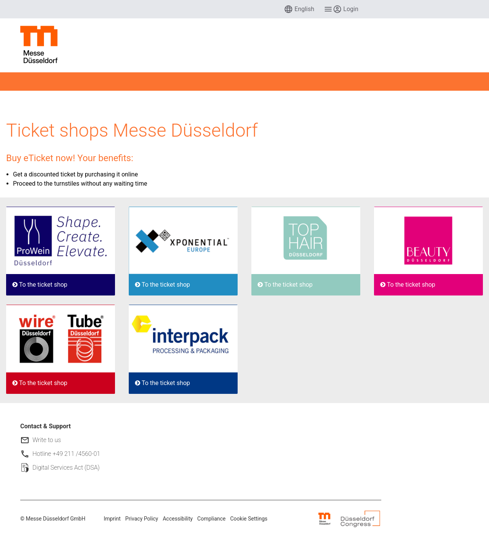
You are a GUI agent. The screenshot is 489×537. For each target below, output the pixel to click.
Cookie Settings (249, 519)
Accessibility (178, 519)
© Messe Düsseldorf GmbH (52, 519)
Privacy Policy (141, 519)
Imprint (112, 519)
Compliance (211, 519)
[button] (299, 9)
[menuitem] (299, 9)
